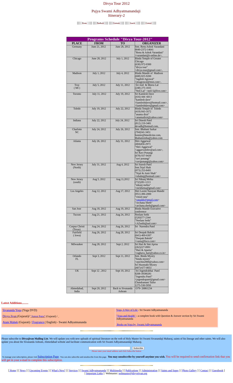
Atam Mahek (10, 322)
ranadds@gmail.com (147, 199)
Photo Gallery (189, 370)
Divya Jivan (10, 316)
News (23, 370)
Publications (131, 370)
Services (73, 370)
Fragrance (38, 322)
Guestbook (217, 370)
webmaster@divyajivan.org (133, 373)
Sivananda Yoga (12, 310)
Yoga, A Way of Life (127, 310)
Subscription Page (48, 356)
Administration (149, 370)
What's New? (58, 370)
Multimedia (116, 370)
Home (12, 370)
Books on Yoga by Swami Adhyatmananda (139, 324)
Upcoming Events (38, 370)
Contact (204, 370)
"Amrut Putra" (37, 316)
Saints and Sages (170, 370)
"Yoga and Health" (126, 315)
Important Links (94, 373)
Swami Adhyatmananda (93, 370)
